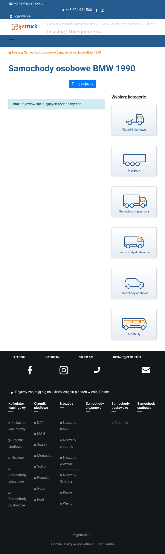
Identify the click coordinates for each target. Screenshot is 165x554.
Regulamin (106, 544)
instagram (56, 360)
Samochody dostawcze (121, 406)
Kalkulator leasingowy (17, 406)
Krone (66, 492)
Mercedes (43, 456)
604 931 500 (82, 9)
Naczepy (66, 404)
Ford (39, 499)
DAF (39, 423)
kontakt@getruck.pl (26, 3)
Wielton (67, 503)
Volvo (40, 467)
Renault (41, 478)
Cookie (56, 544)
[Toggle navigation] (11, 41)
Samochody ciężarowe (95, 406)
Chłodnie (120, 423)
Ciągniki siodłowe (41, 406)
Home (14, 52)
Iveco (39, 488)
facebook (23, 360)
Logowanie (20, 16)
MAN (39, 434)
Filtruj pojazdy (82, 84)
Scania (40, 445)
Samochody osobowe (146, 406)
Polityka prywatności (79, 544)
